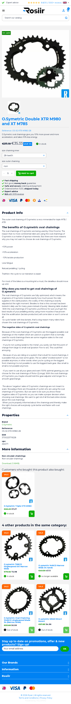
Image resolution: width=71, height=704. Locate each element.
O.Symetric (7, 424)
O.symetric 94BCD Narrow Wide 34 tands (51, 566)
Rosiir (6, 676)
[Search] (35, 18)
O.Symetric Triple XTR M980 (18, 506)
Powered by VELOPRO (35, 700)
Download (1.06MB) (10, 463)
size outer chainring (11, 161)
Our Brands (10, 662)
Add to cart (26, 173)
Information (10, 669)
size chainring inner (10, 150)
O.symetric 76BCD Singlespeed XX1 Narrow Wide (16, 566)
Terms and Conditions (28, 698)
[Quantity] (8, 173)
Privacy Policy (46, 698)
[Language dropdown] (66, 3)
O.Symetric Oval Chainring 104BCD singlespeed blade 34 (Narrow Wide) (17, 620)
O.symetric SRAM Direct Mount (50, 620)
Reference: (7, 131)
